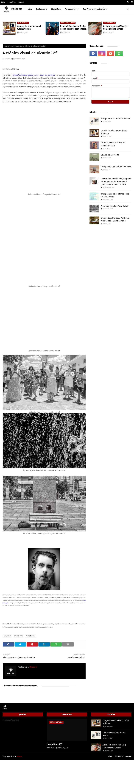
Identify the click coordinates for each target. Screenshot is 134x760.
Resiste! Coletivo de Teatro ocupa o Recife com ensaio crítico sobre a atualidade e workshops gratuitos (73, 27)
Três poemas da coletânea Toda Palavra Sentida (115, 195)
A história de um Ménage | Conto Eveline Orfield (115, 27)
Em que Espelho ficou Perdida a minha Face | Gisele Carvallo (115, 219)
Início (3, 2)
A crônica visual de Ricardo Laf (114, 206)
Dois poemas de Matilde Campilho (116, 167)
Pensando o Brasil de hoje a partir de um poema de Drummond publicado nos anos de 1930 (116, 181)
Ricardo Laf (30, 636)
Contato (21, 2)
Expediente (12, 2)
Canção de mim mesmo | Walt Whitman (29, 27)
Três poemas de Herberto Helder (115, 118)
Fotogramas (18, 636)
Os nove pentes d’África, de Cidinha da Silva (113, 144)
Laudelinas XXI (54, 744)
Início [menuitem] (30, 9)
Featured (18, 46)
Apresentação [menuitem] (71, 9)
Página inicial (9, 46)
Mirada (7, 59)
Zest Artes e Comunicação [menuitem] (94, 9)
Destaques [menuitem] (40, 9)
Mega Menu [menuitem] (56, 9)
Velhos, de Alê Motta (110, 155)
